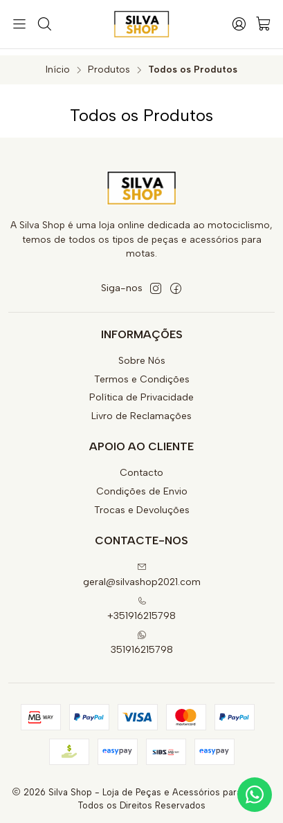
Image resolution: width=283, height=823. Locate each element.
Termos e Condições (142, 373)
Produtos (109, 63)
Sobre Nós (141, 354)
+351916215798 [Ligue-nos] (141, 603)
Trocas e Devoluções (142, 504)
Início (58, 63)
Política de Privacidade (141, 392)
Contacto (141, 467)
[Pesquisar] (44, 24)
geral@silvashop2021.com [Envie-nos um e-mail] (142, 569)
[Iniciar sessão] (239, 24)
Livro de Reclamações (141, 410)
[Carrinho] (264, 24)
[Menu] (19, 24)
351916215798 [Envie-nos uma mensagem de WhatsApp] (142, 636)
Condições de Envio (142, 486)
